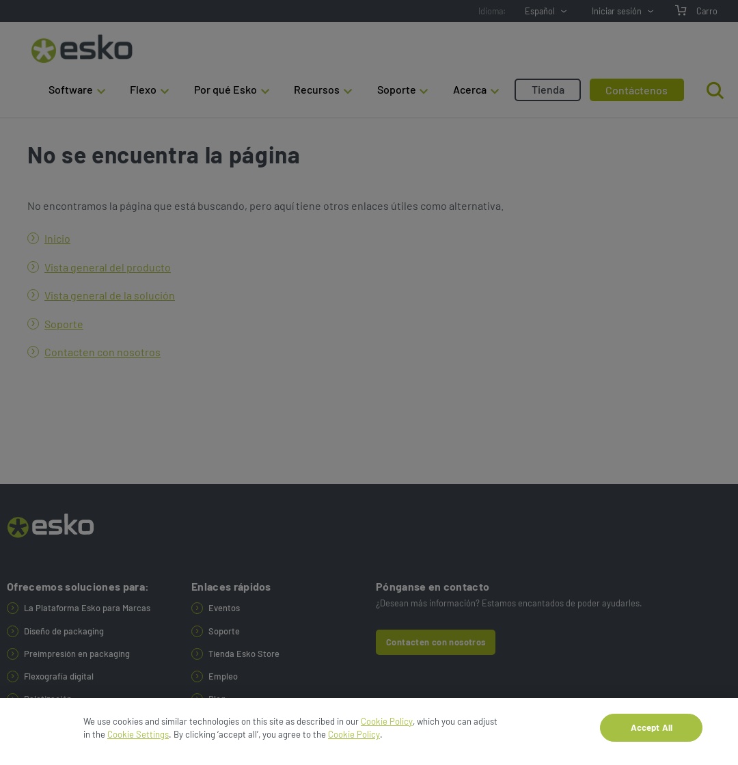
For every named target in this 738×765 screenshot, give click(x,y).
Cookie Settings (138, 738)
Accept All (651, 731)
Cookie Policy (387, 725)
